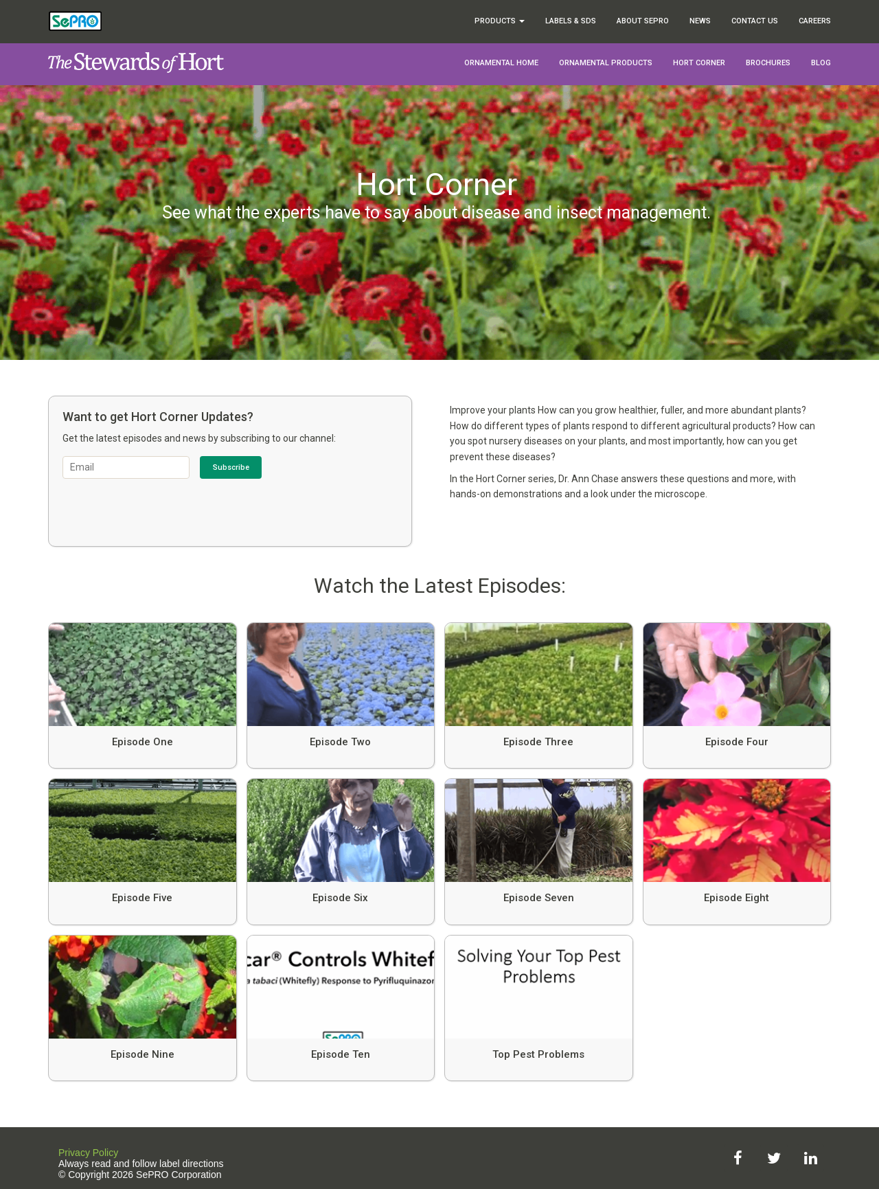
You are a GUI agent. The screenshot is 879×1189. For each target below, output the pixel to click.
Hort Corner (699, 62)
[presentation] (166, 505)
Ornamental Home (501, 62)
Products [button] (500, 20)
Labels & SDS (570, 20)
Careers (815, 20)
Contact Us (754, 20)
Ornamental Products (605, 62)
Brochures (768, 62)
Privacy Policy (88, 1152)
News (700, 20)
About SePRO (643, 20)
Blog (821, 62)
